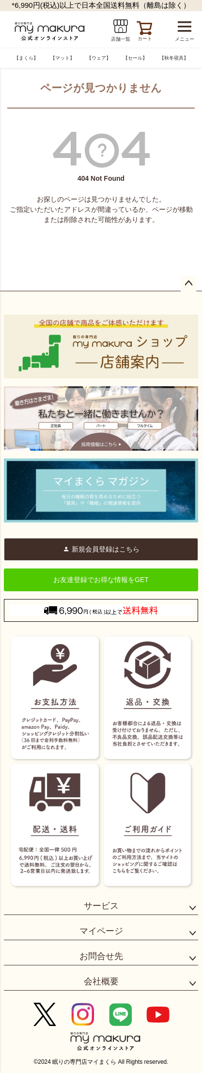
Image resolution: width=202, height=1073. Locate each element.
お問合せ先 (101, 956)
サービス (101, 906)
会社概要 (101, 981)
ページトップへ (188, 283)
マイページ (101, 931)
